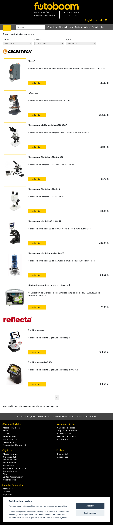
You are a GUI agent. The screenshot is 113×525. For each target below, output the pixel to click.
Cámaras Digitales (11, 424)
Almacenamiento (65, 424)
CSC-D (6, 433)
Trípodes (7, 494)
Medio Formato (10, 454)
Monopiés (8, 488)
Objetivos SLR (9, 457)
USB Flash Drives (65, 433)
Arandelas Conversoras (14, 468)
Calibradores (9, 479)
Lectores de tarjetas (66, 436)
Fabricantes (82, 27)
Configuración (90, 513)
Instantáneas (9, 442)
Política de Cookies (86, 416)
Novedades (66, 27)
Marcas (6, 39)
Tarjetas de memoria (67, 430)
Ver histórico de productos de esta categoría (30, 406)
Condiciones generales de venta (33, 416)
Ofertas (52, 27)
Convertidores (10, 471)
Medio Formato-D (11, 427)
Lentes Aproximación (13, 476)
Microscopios (26, 34)
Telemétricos (9, 462)
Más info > (36, 83)
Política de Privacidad (63, 416)
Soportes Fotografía (12, 485)
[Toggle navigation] (7, 28)
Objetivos (7, 450)
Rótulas (6, 491)
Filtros (6, 474)
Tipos (68, 39)
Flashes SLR (62, 454)
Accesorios (62, 439)
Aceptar (90, 506)
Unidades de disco (66, 427)
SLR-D (6, 430)
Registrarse (91, 20)
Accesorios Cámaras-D (14, 445)
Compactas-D (10, 439)
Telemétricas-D (10, 436)
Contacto (98, 27)
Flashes (60, 450)
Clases (37, 39)
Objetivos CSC (10, 459)
